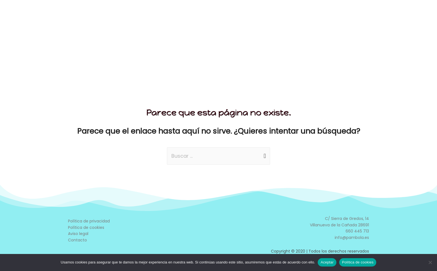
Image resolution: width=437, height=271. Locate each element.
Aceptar (327, 262)
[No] (430, 262)
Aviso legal (78, 233)
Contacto (77, 240)
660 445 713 (357, 231)
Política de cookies (86, 227)
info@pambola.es (352, 237)
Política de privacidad (89, 221)
